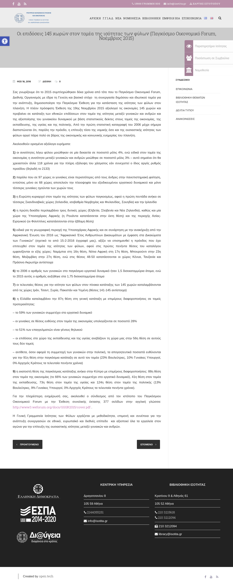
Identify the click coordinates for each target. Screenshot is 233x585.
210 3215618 (165, 512)
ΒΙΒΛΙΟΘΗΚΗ (150, 18)
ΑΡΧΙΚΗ (94, 18)
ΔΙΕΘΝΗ (47, 81)
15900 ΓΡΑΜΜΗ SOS (147, 3)
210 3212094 (165, 517)
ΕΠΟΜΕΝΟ (147, 444)
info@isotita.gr (176, 3)
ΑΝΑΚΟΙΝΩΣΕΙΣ (185, 118)
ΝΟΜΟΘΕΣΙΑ (130, 18)
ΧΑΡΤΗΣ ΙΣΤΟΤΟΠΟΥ (205, 3)
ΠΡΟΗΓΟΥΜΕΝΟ (29, 444)
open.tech (46, 576)
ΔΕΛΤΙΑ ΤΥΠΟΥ (185, 110)
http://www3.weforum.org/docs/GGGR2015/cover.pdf (51, 407)
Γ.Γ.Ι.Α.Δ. (107, 18)
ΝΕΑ (117, 18)
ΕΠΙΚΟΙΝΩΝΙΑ (190, 18)
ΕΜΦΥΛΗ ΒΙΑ (170, 18)
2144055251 (94, 512)
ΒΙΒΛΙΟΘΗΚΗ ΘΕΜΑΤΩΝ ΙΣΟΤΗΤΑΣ (190, 99)
